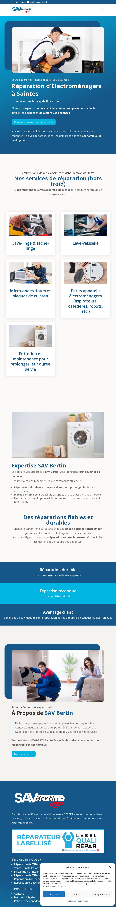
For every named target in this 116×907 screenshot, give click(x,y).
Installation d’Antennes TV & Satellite (36, 871)
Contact (19, 893)
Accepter (54, 894)
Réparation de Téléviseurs (30, 864)
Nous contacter (23, 754)
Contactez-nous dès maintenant (33, 122)
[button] (110, 867)
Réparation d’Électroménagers (32, 882)
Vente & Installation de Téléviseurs (35, 868)
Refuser (77, 894)
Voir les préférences (100, 894)
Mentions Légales (24, 897)
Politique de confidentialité (77, 901)
